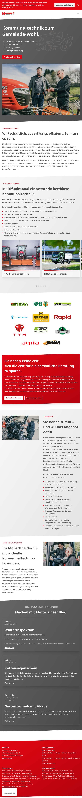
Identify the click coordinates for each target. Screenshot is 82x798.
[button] (36, 286)
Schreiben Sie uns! (13, 398)
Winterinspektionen (64, 5)
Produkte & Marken (12, 57)
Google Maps (7, 758)
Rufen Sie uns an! (33, 398)
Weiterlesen (9, 647)
